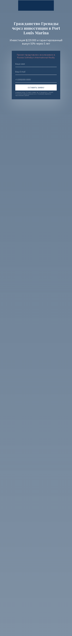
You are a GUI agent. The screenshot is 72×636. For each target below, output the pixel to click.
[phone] (36, 80)
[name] (36, 64)
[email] (36, 72)
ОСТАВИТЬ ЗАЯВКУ (36, 87)
